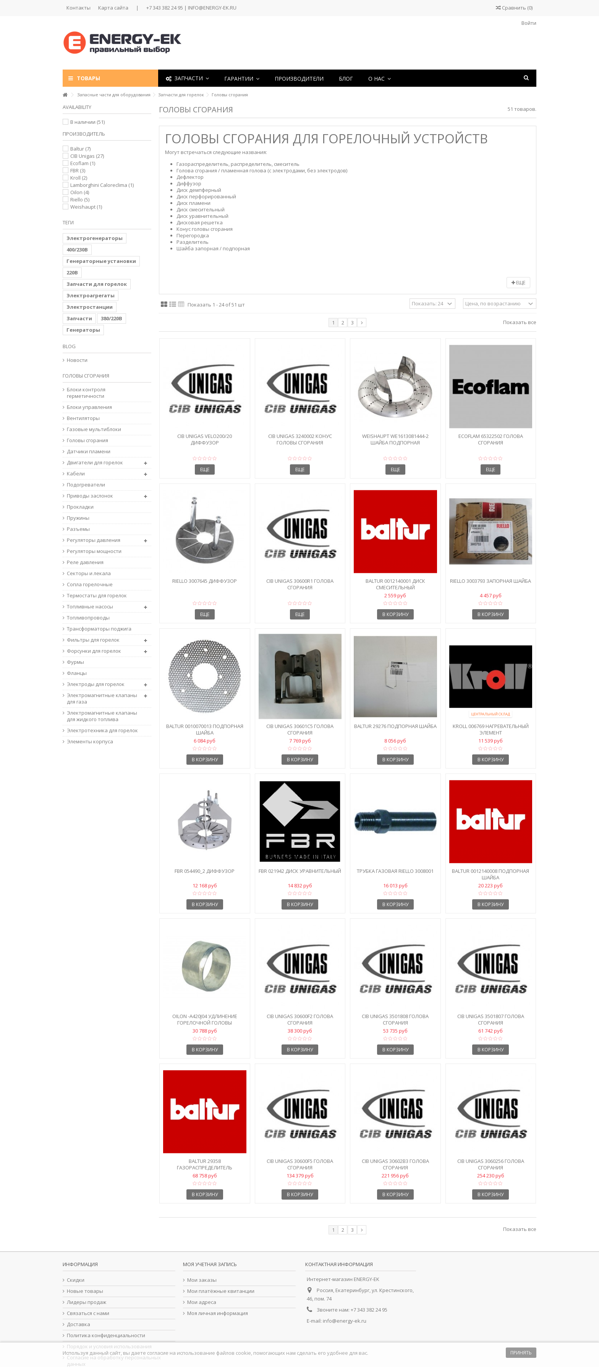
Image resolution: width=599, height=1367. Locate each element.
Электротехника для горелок (102, 730)
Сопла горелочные (90, 584)
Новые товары (85, 1291)
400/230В (77, 249)
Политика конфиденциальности (106, 1335)
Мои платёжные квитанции (220, 1291)
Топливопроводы (88, 618)
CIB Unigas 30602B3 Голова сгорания (395, 1164)
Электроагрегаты (90, 295)
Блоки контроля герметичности (86, 392)
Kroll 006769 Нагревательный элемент (491, 729)
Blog (69, 346)
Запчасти (79, 318)
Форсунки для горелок (94, 651)
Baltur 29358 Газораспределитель (204, 1164)
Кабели (76, 473)
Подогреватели (86, 485)
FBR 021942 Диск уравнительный (300, 871)
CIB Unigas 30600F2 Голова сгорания (300, 1019)
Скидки (75, 1280)
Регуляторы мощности (94, 551)
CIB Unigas (87, 155)
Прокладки (80, 507)
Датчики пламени (88, 451)
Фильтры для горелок (93, 640)
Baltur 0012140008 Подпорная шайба (490, 874)
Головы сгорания (87, 440)
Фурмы (75, 662)
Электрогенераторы (94, 238)
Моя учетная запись (210, 1264)
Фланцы (77, 673)
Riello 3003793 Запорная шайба (490, 580)
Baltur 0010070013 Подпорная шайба (204, 729)
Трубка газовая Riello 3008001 (395, 871)
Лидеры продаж (86, 1302)
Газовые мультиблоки (94, 429)
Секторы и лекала (89, 573)
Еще (518, 282)
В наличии (87, 121)
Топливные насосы (90, 606)
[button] (242, 78)
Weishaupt (86, 206)
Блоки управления (89, 407)
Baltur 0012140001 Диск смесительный (395, 584)
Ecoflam (82, 163)
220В (72, 272)
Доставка (78, 1324)
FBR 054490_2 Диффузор (205, 871)
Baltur (80, 148)
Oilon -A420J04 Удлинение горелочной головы (204, 1019)
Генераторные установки (101, 261)
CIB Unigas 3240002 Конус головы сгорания (300, 439)
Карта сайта (113, 7)
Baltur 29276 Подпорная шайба (395, 726)
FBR (77, 170)
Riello (79, 199)
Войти (528, 22)
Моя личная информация (217, 1313)
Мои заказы (202, 1280)
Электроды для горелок (96, 684)
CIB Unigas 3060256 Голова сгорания (490, 1164)
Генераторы (83, 329)
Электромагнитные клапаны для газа (102, 698)
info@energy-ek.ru (344, 1320)
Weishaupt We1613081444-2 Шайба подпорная (395, 439)
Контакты (78, 7)
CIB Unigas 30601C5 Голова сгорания (299, 729)
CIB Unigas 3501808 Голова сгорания (395, 1019)
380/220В (111, 318)
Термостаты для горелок (97, 595)
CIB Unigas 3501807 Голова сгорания (490, 1019)
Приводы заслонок (90, 496)
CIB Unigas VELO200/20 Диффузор (204, 439)
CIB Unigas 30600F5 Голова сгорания (300, 1164)
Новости (77, 360)
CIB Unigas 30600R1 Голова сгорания (299, 584)
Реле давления (85, 562)
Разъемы (78, 529)
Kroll (78, 177)
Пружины (78, 518)
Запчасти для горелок (96, 284)
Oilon (79, 192)
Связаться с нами (88, 1313)
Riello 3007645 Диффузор (204, 580)
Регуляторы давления (93, 540)
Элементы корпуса (90, 741)
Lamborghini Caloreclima (102, 185)
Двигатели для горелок (95, 462)
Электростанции (89, 306)
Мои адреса (201, 1302)
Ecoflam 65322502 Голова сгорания (490, 439)
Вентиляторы (83, 418)
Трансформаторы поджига (99, 629)
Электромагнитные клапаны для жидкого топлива (102, 716)
